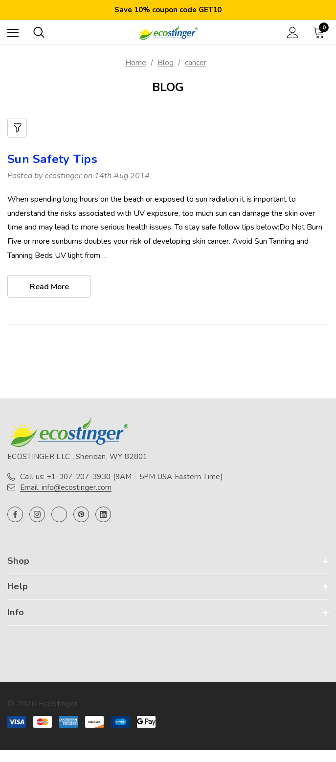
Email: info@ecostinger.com (66, 487)
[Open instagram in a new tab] (37, 514)
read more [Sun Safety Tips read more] (49, 286)
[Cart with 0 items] (321, 32)
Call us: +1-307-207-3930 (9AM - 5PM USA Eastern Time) (121, 477)
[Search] (39, 32)
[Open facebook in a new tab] (15, 514)
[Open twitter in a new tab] (59, 514)
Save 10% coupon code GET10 (168, 9)
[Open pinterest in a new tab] (81, 514)
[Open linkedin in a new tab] (103, 514)
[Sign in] (292, 32)
